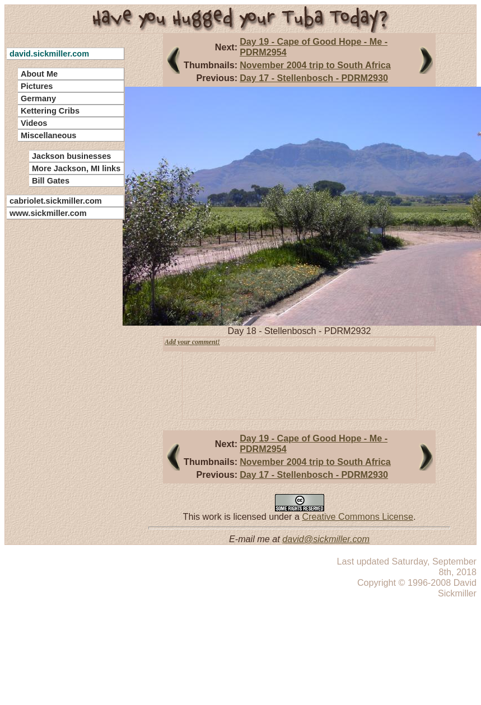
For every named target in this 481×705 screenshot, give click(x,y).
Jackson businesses (71, 156)
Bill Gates (50, 180)
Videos (34, 123)
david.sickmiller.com (49, 53)
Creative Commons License (357, 516)
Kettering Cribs (50, 110)
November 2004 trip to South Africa (315, 65)
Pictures (37, 86)
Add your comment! (192, 342)
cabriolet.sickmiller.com (56, 200)
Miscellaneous (48, 135)
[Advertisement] (59, 392)
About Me (39, 73)
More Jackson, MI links (76, 168)
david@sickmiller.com (326, 539)
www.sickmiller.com (48, 213)
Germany (38, 98)
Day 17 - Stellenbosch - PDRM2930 (314, 78)
